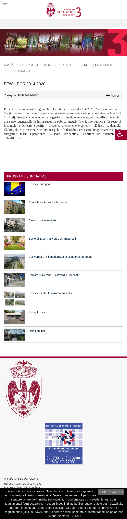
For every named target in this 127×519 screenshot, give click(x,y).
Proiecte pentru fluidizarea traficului (50, 293)
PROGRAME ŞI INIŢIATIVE (35, 64)
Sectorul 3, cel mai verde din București (52, 238)
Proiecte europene (40, 184)
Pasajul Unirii (37, 312)
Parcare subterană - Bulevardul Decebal (53, 275)
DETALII (76, 516)
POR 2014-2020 (103, 64)
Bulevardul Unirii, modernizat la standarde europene (60, 256)
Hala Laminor (37, 330)
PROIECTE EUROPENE (73, 64)
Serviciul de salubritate (43, 220)
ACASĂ (8, 64)
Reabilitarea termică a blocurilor (48, 202)
